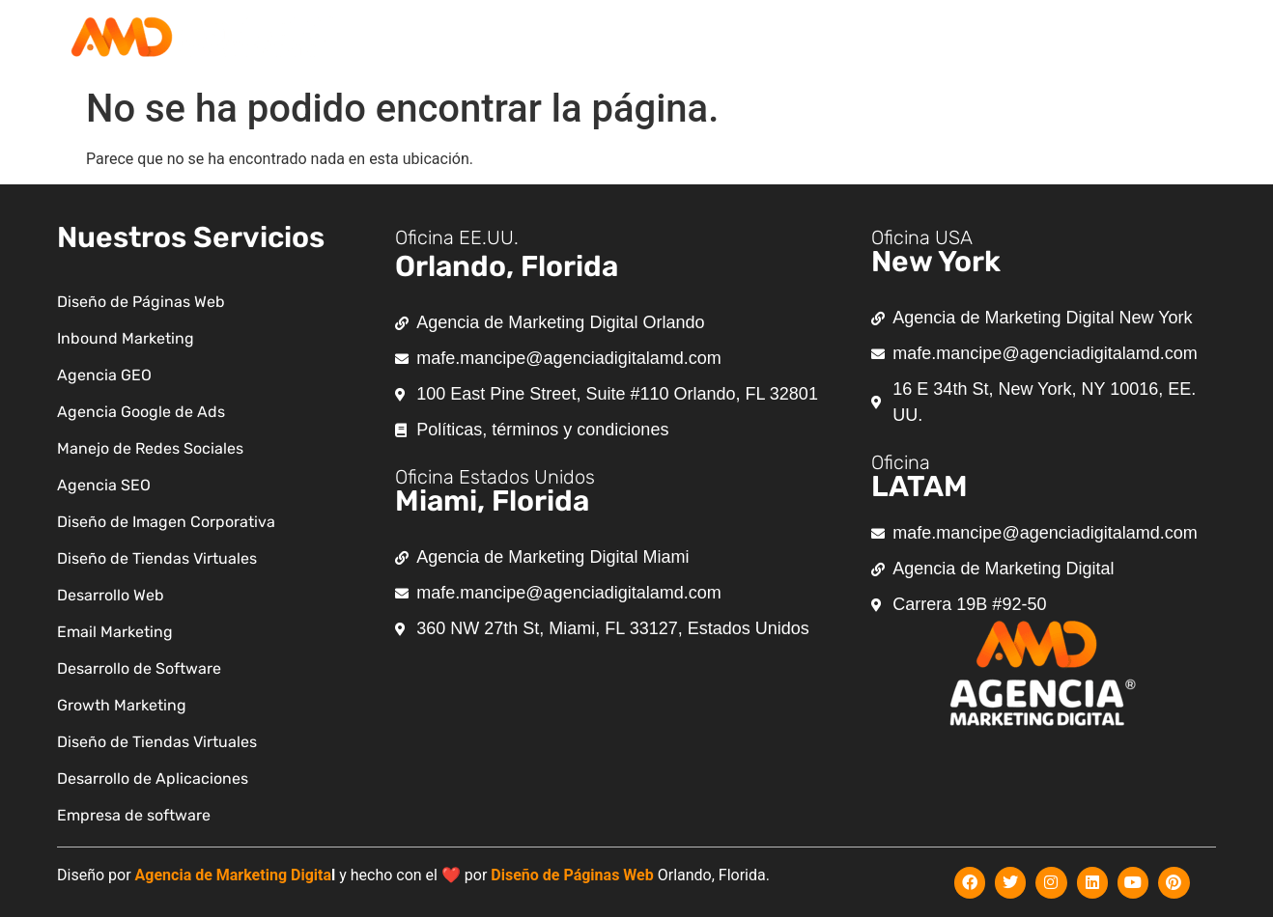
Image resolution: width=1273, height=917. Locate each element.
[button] (711, 39)
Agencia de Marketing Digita (233, 875)
